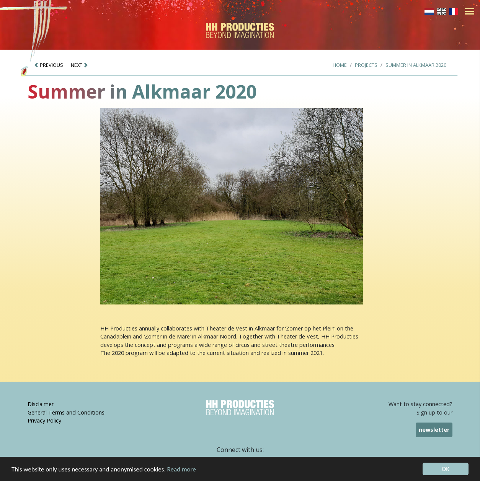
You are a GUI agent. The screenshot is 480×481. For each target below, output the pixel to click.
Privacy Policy (44, 420)
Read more (181, 470)
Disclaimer (41, 404)
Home (340, 65)
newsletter (434, 429)
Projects (366, 65)
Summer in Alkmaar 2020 (415, 65)
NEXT (79, 65)
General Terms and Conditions (66, 412)
